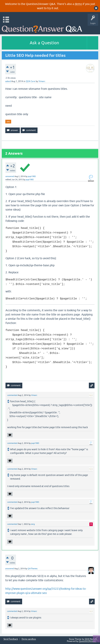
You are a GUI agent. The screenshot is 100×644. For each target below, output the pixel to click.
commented (12, 395)
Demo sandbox (29, 639)
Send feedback (11, 639)
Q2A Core (30, 81)
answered (9, 176)
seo (8, 121)
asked (8, 81)
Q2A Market (90, 639)
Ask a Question (44, 42)
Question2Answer (87, 641)
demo (78, 3)
